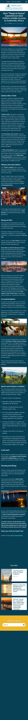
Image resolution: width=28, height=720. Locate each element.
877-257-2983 (16, 1)
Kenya (6, 23)
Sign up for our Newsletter (14, 8)
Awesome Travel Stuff (17, 23)
